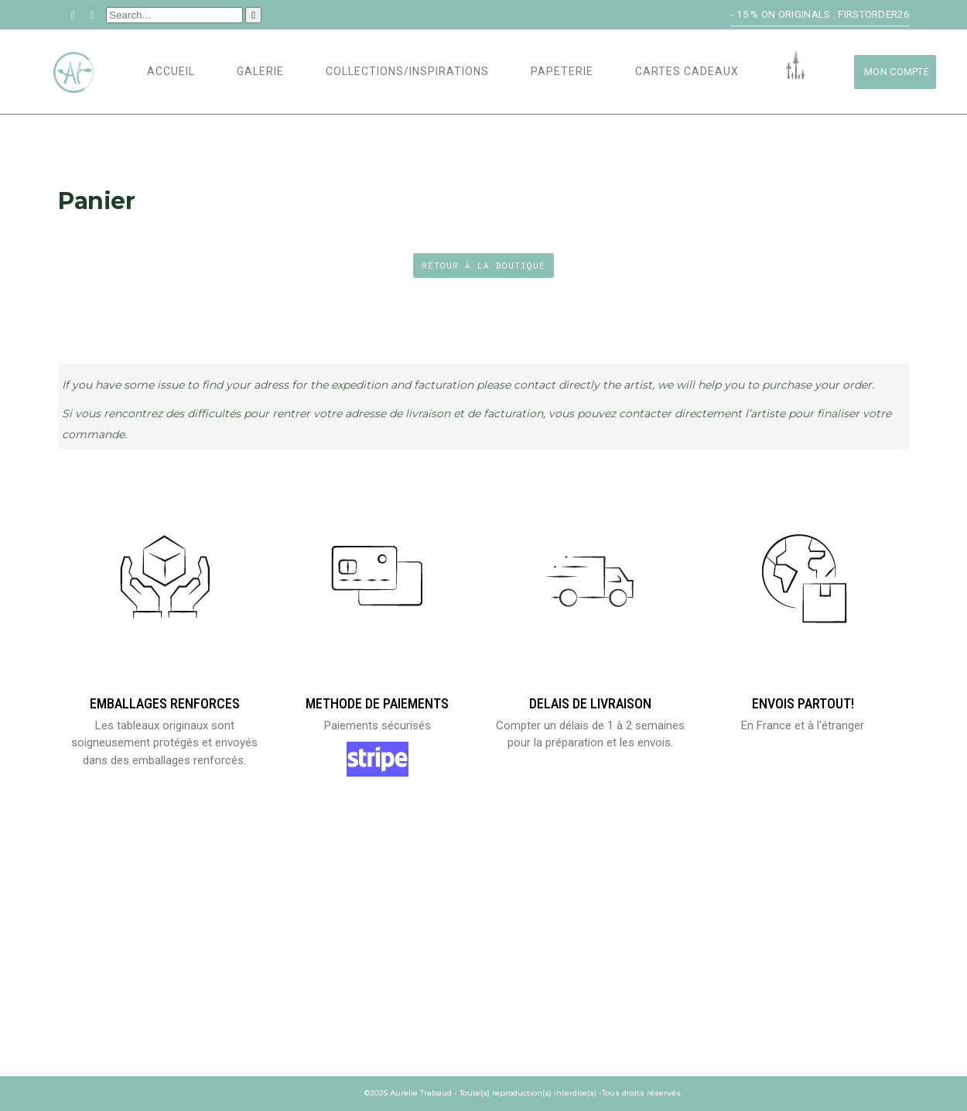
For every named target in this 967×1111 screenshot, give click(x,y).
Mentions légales (542, 965)
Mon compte (91, 946)
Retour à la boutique (483, 265)
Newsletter (745, 985)
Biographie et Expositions (349, 946)
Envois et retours (545, 946)
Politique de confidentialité (573, 1004)
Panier (75, 965)
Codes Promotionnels (337, 985)
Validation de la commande (131, 985)
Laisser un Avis (99, 1004)
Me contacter (751, 946)
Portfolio (305, 965)
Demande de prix (757, 965)
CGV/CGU (517, 985)
